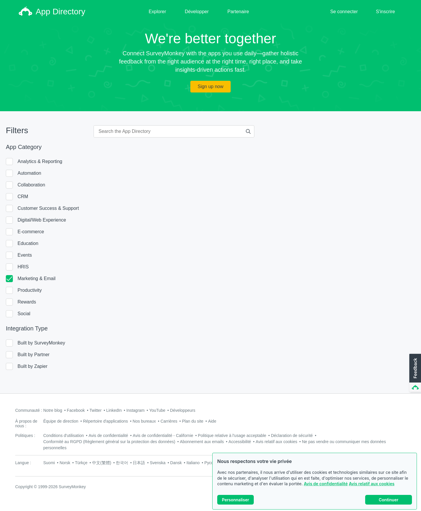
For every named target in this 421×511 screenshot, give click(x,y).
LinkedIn (114, 410)
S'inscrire (385, 11)
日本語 (139, 462)
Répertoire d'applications (105, 421)
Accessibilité (240, 441)
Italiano (193, 462)
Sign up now (210, 86)
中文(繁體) (101, 462)
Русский (212, 462)
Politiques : (25, 435)
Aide (212, 421)
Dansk (176, 462)
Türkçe (81, 462)
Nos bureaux (144, 421)
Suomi (49, 462)
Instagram (135, 410)
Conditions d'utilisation (63, 435)
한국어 (122, 462)
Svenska (157, 462)
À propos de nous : (26, 423)
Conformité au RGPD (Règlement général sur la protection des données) (109, 441)
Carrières (169, 421)
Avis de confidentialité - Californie (163, 435)
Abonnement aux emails (202, 441)
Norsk (65, 462)
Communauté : (28, 410)
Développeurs (182, 410)
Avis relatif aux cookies (371, 485)
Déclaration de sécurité (292, 435)
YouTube (157, 410)
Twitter (95, 410)
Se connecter (344, 11)
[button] (414, 373)
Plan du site (192, 421)
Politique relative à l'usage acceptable (232, 435)
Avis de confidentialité (326, 485)
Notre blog (52, 410)
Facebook (76, 410)
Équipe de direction (60, 421)
